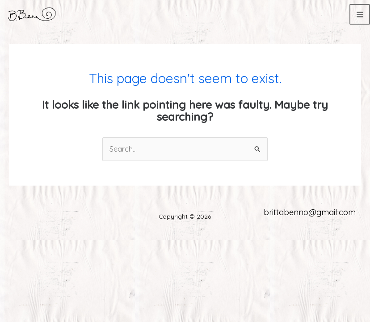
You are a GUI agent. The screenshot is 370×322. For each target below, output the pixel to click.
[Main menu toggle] (359, 14)
